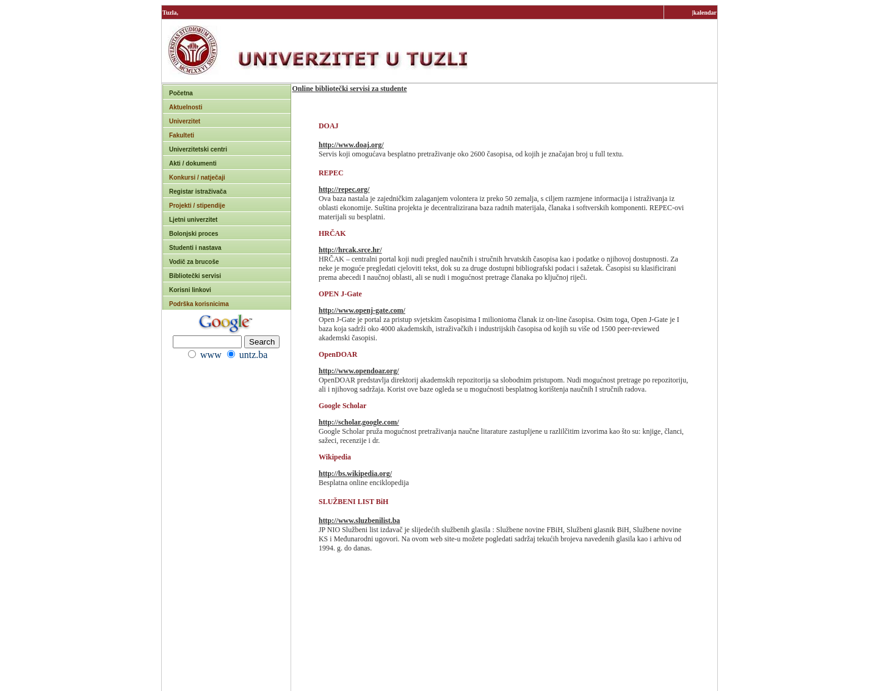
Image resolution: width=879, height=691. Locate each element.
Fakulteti (181, 135)
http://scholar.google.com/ (359, 422)
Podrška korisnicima (199, 304)
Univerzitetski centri (198, 149)
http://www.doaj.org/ (351, 145)
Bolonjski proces (194, 233)
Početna (181, 93)
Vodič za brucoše (194, 261)
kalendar (705, 12)
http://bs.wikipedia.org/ (355, 473)
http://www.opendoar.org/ (359, 371)
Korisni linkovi (190, 290)
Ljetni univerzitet (193, 219)
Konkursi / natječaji (197, 177)
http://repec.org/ (344, 189)
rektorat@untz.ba (505, 676)
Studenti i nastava (195, 247)
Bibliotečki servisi (195, 275)
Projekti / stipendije (197, 205)
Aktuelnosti (185, 107)
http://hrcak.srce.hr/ (350, 250)
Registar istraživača (197, 191)
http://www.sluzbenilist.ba (359, 520)
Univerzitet (184, 121)
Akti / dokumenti (193, 163)
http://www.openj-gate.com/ (362, 310)
